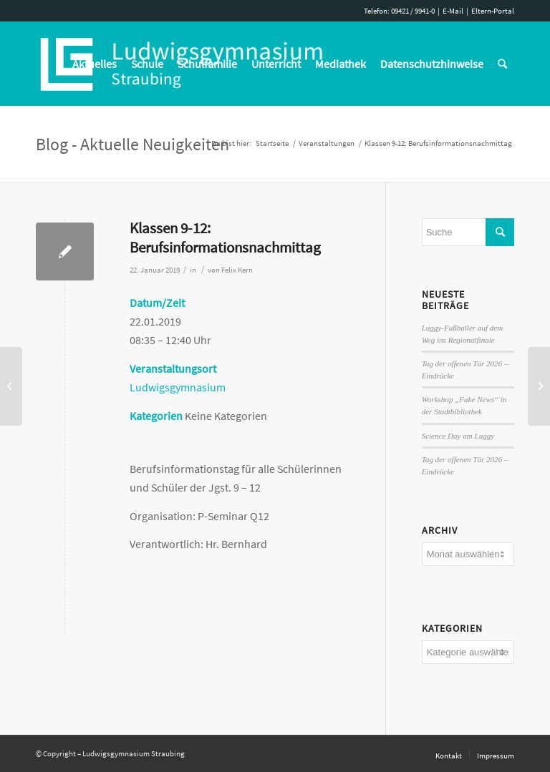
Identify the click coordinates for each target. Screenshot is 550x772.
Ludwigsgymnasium (178, 387)
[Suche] (502, 63)
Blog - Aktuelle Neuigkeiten (132, 144)
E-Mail (453, 11)
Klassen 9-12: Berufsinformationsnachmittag (225, 237)
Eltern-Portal (492, 11)
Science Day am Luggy (458, 435)
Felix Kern (237, 270)
